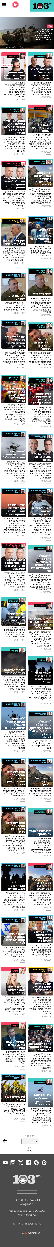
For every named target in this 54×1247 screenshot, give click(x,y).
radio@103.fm (27, 1204)
